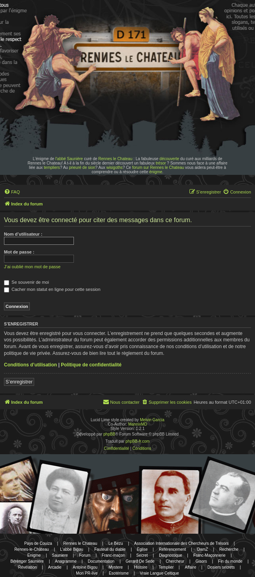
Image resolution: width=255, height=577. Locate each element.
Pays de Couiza (38, 543)
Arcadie (55, 567)
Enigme (34, 555)
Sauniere (60, 555)
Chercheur (175, 561)
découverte (169, 159)
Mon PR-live (86, 573)
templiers (52, 167)
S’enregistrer (19, 382)
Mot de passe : (19, 252)
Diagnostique (170, 555)
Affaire (190, 567)
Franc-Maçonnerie (209, 555)
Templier (166, 567)
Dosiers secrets (221, 567)
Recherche (228, 549)
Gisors (201, 561)
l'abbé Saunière (69, 159)
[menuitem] (12, 192)
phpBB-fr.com (138, 441)
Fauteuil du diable (110, 549)
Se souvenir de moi (26, 282)
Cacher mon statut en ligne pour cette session (52, 289)
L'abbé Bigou (71, 549)
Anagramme (65, 561)
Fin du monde (230, 561)
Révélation (27, 567)
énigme (155, 172)
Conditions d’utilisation (30, 365)
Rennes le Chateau (116, 159)
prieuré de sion (82, 167)
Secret (142, 555)
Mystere (116, 567)
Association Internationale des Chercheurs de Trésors (181, 543)
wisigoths (114, 167)
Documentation (101, 561)
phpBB (109, 434)
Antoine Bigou (85, 567)
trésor (161, 163)
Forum (85, 555)
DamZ (202, 549)
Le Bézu (115, 543)
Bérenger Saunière (27, 561)
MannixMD (137, 424)
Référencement (172, 549)
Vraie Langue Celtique (159, 573)
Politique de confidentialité (91, 365)
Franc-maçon (113, 555)
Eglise (142, 549)
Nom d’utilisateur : (23, 234)
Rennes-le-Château (31, 549)
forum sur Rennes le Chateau (158, 167)
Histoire (140, 567)
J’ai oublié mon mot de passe (32, 266)
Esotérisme (119, 573)
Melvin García (152, 420)
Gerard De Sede (140, 561)
